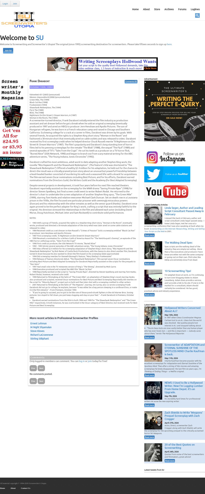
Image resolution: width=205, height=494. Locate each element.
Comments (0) (131, 82)
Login (5, 3)
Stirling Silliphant (39, 338)
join (90, 361)
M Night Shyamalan (40, 327)
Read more (149, 235)
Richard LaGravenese (41, 334)
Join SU (8, 50)
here (169, 44)
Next (41, 368)
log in (82, 361)
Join (15, 3)
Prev (33, 368)
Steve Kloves (37, 331)
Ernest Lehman (38, 323)
